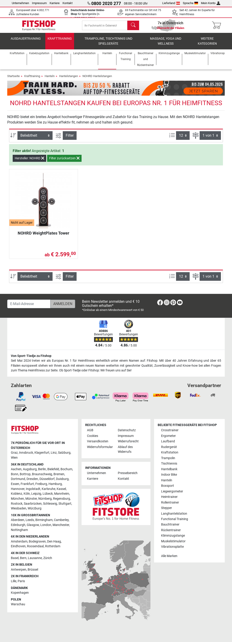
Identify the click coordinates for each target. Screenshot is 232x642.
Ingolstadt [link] (33, 489)
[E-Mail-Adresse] (29, 304)
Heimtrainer (169, 497)
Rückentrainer (171, 530)
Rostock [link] (16, 504)
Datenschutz (127, 430)
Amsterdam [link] (19, 541)
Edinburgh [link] (18, 525)
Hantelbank (169, 469)
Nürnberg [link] (45, 499)
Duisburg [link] (62, 479)
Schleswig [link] (50, 504)
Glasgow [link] (33, 525)
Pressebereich (128, 473)
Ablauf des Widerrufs (125, 449)
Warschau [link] (18, 604)
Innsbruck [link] (26, 453)
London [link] (45, 525)
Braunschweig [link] (42, 474)
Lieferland (171, 3)
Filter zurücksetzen (64, 161)
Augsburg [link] (30, 469)
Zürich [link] (47, 558)
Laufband (168, 441)
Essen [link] (15, 484)
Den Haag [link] (54, 541)
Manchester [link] (61, 525)
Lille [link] (13, 581)
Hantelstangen (68, 79)
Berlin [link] (42, 469)
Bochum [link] (66, 469)
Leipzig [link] (36, 494)
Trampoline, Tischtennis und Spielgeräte (108, 44)
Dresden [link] (32, 479)
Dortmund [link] (18, 479)
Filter (70, 138)
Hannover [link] (17, 489)
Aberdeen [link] (17, 520)
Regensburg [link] (61, 499)
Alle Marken (169, 556)
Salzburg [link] (64, 453)
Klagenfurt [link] (41, 453)
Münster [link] (31, 499)
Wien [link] (14, 458)
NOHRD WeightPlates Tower (43, 236)
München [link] (17, 499)
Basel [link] (15, 558)
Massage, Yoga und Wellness (165, 44)
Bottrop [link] (25, 474)
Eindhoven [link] (18, 546)
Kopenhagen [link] (20, 593)
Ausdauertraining (26, 42)
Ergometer (168, 436)
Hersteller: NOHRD (29, 161)
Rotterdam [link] (52, 546)
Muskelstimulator (173, 541)
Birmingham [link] (44, 520)
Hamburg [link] (55, 484)
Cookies (92, 436)
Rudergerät (169, 447)
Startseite (13, 79)
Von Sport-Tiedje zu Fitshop (31, 356)
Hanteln (50, 79)
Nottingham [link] (19, 530)
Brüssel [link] (33, 570)
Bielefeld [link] (53, 469)
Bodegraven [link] (37, 541)
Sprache (190, 3)
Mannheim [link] (61, 494)
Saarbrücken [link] (33, 504)
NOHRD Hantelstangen (97, 79)
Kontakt (67, 3)
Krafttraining (60, 42)
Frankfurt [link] (27, 484)
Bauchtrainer (170, 524)
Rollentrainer (170, 502)
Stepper (166, 508)
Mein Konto (210, 3)
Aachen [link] (16, 469)
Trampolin (168, 458)
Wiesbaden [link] (18, 508)
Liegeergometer (172, 491)
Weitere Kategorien (207, 44)
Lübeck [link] (48, 494)
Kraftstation (169, 452)
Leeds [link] (30, 520)
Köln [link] (27, 494)
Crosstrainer (170, 430)
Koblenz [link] (16, 494)
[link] (160, 303)
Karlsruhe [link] (48, 489)
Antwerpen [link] (18, 570)
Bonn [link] (14, 474)
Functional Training (174, 519)
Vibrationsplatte (172, 547)
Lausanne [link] (35, 558)
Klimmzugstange (173, 536)
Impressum (39, 3)
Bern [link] (23, 558)
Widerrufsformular (100, 447)
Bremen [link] (58, 474)
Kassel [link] (61, 489)
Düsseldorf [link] (47, 479)
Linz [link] (54, 453)
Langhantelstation (174, 514)
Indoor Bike (169, 475)
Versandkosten (97, 441)
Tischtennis (169, 463)
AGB (90, 430)
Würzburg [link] (34, 508)
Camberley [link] (61, 520)
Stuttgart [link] (64, 504)
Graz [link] (14, 453)
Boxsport (167, 486)
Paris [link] (21, 581)
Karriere (55, 3)
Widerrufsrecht (128, 441)
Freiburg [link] (41, 484)
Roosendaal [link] (35, 546)
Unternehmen (20, 3)
